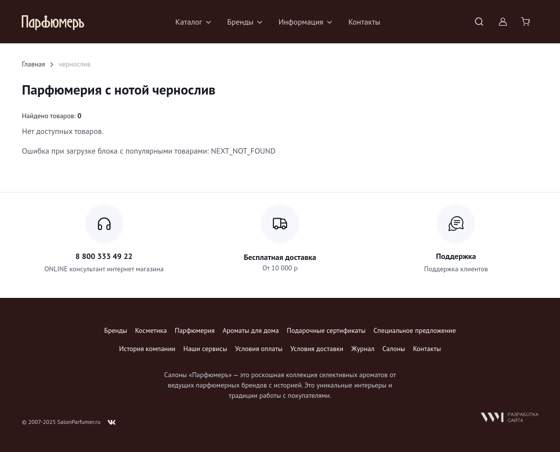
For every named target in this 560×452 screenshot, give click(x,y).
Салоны (393, 348)
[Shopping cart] (526, 21)
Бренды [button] (240, 22)
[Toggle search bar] (479, 21)
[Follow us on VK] (112, 422)
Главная (33, 64)
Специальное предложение (414, 330)
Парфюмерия (195, 330)
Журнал (362, 348)
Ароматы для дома (251, 330)
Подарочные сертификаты (326, 330)
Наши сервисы (205, 348)
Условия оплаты (258, 348)
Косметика (150, 330)
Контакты (364, 22)
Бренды (115, 330)
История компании (147, 348)
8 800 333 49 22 (103, 256)
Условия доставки (317, 348)
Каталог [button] (188, 22)
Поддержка (456, 256)
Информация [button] (300, 22)
